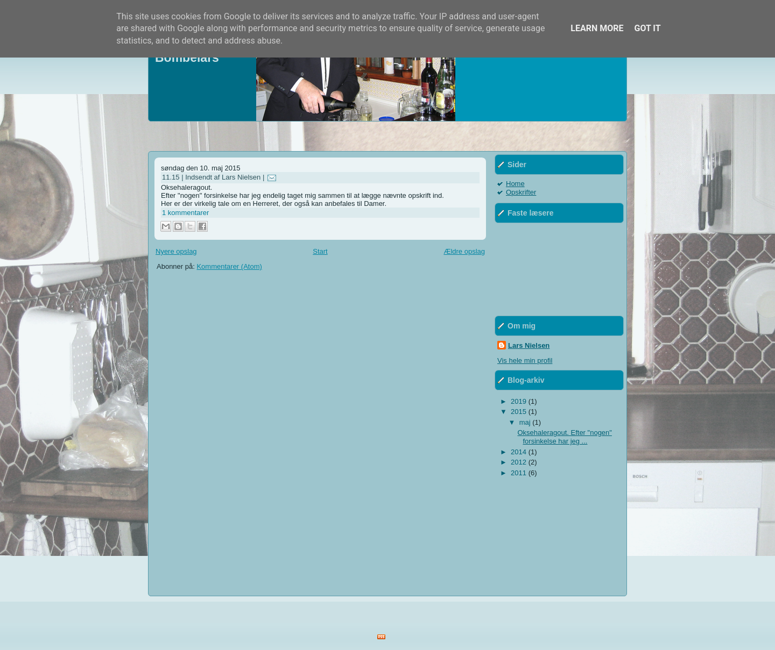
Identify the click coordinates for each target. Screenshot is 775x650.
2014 (520, 452)
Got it (647, 28)
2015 (520, 412)
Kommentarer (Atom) (229, 266)
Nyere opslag (176, 251)
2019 (520, 401)
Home (515, 184)
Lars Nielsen (528, 345)
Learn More (596, 28)
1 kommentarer (185, 213)
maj (526, 422)
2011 (520, 473)
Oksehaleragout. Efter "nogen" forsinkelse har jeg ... (564, 436)
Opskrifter (521, 192)
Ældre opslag (464, 251)
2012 (520, 462)
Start (320, 251)
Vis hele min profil (524, 360)
